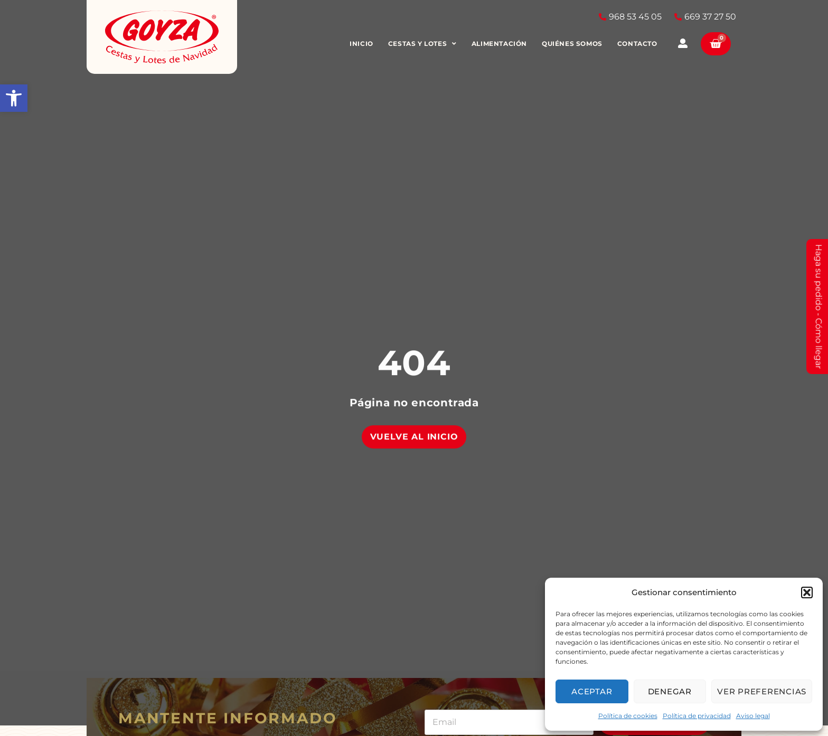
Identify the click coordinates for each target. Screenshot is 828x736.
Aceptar (591, 691)
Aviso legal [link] (753, 716)
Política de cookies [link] (627, 716)
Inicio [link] (362, 43)
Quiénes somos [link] (572, 43)
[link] (13, 98)
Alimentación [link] (499, 43)
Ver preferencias (761, 691)
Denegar (670, 691)
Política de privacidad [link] (697, 716)
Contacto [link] (637, 43)
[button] (807, 592)
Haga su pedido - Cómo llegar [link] (819, 306)
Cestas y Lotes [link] (422, 43)
